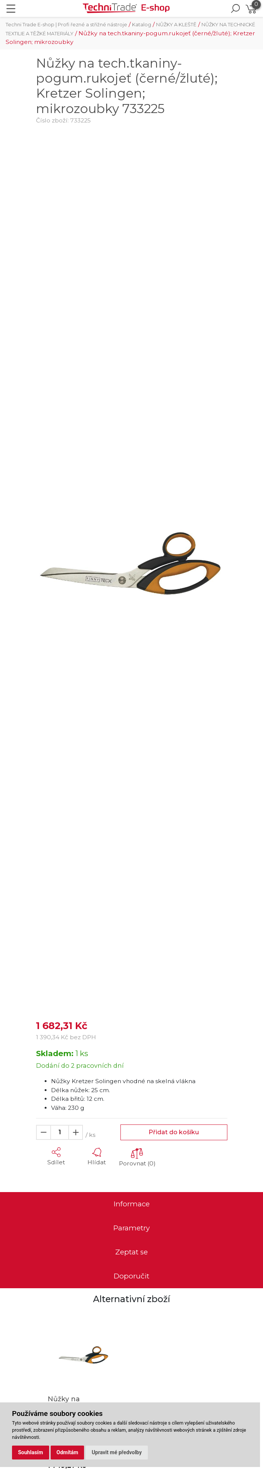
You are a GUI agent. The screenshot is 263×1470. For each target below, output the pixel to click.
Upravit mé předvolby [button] (116, 1452)
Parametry (131, 1228)
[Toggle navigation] (11, 9)
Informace (132, 1204)
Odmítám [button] (67, 1452)
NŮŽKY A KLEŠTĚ (176, 24)
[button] (56, 1156)
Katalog (141, 24)
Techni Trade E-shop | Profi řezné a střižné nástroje (66, 24)
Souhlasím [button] (30, 1452)
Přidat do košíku (174, 1132)
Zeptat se (131, 1252)
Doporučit (131, 1276)
